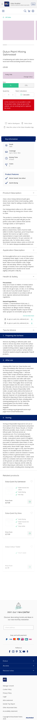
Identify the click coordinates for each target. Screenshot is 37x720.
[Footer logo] (8, 666)
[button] (33, 11)
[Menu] (3, 11)
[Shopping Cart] (29, 11)
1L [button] (11, 85)
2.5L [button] (26, 85)
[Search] (25, 11)
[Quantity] (9, 95)
